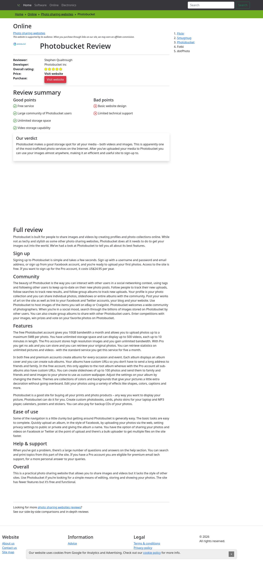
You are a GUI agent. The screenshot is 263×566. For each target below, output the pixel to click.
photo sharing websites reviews (59, 507)
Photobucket (186, 42)
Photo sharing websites (57, 14)
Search (242, 5)
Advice (72, 543)
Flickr (180, 34)
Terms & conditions (147, 543)
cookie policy (152, 553)
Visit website (55, 79)
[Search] (211, 5)
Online (54, 5)
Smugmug (184, 38)
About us (8, 543)
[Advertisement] (44, 195)
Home (27, 5)
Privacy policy (143, 548)
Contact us (9, 548)
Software (41, 5)
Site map (8, 552)
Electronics (69, 5)
